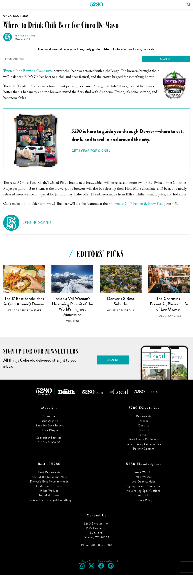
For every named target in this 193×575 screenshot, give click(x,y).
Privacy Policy (144, 500)
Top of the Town (49, 495)
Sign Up (166, 59)
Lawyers (143, 435)
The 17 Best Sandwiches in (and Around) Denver (24, 301)
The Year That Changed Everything (49, 500)
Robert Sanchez (169, 316)
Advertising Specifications (143, 491)
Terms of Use (143, 495)
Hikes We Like (49, 491)
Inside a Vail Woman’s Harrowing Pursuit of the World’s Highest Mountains (72, 306)
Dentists (143, 425)
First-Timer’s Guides (49, 486)
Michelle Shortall (121, 310)
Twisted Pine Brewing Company (27, 71)
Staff (37, 310)
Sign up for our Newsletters (144, 486)
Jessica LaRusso (18, 310)
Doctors (143, 430)
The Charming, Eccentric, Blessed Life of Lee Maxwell (169, 303)
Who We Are (143, 477)
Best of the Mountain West (49, 477)
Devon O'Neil (72, 321)
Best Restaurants (49, 472)
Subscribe (49, 416)
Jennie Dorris (25, 35)
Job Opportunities (143, 481)
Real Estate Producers (143, 439)
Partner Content (143, 449)
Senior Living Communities (143, 444)
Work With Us (144, 472)
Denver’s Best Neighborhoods (49, 481)
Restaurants (143, 416)
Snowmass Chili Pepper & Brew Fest (136, 204)
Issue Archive (49, 421)
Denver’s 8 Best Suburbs (120, 301)
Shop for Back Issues (49, 425)
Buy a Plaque (49, 430)
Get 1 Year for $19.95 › (90, 150)
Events (143, 421)
